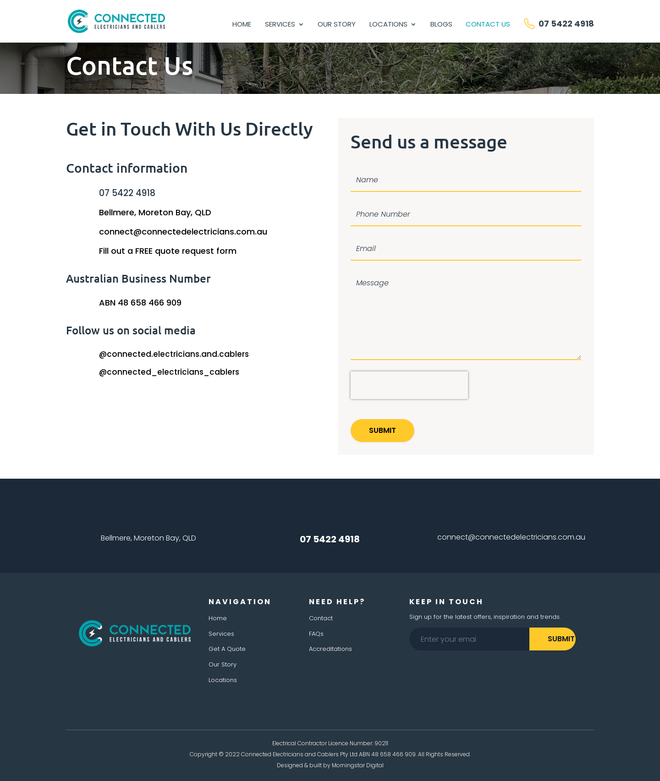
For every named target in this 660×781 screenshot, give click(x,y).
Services (280, 25)
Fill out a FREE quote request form (167, 251)
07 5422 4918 (127, 193)
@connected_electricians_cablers (169, 371)
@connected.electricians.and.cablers (174, 354)
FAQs (316, 633)
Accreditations (330, 648)
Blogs (441, 25)
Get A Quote (227, 648)
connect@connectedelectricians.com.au (183, 231)
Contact (321, 618)
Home (241, 25)
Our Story (337, 25)
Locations (388, 25)
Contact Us (488, 25)
